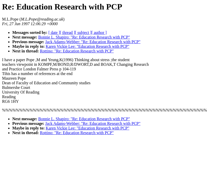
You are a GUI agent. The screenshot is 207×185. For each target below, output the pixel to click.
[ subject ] (83, 32)
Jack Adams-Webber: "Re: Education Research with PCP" (93, 42)
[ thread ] (67, 32)
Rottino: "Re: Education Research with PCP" (77, 51)
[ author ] (99, 32)
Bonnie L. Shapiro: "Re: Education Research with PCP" (84, 37)
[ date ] (54, 32)
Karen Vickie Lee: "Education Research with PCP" (87, 46)
